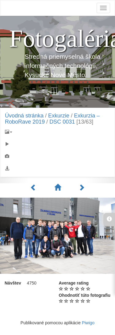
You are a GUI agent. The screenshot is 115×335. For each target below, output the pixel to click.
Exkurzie (58, 116)
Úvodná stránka (24, 116)
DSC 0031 (62, 122)
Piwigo (88, 322)
